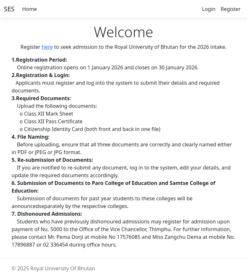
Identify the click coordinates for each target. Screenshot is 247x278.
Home (29, 9)
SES (9, 8)
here (47, 46)
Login (208, 9)
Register (231, 9)
